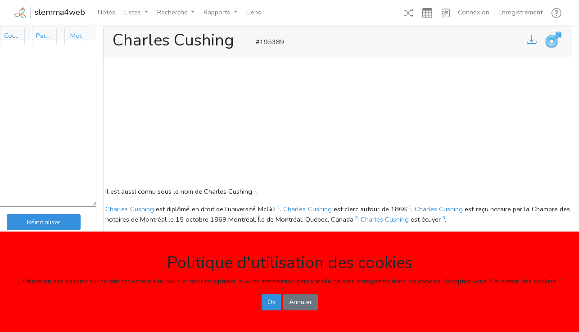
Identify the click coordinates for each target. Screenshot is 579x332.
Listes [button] (133, 12)
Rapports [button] (218, 12)
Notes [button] (106, 12)
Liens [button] (253, 12)
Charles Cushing (129, 209)
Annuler (300, 301)
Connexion (473, 12)
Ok (271, 301)
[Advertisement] (337, 123)
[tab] (12, 36)
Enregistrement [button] (520, 12)
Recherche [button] (173, 12)
